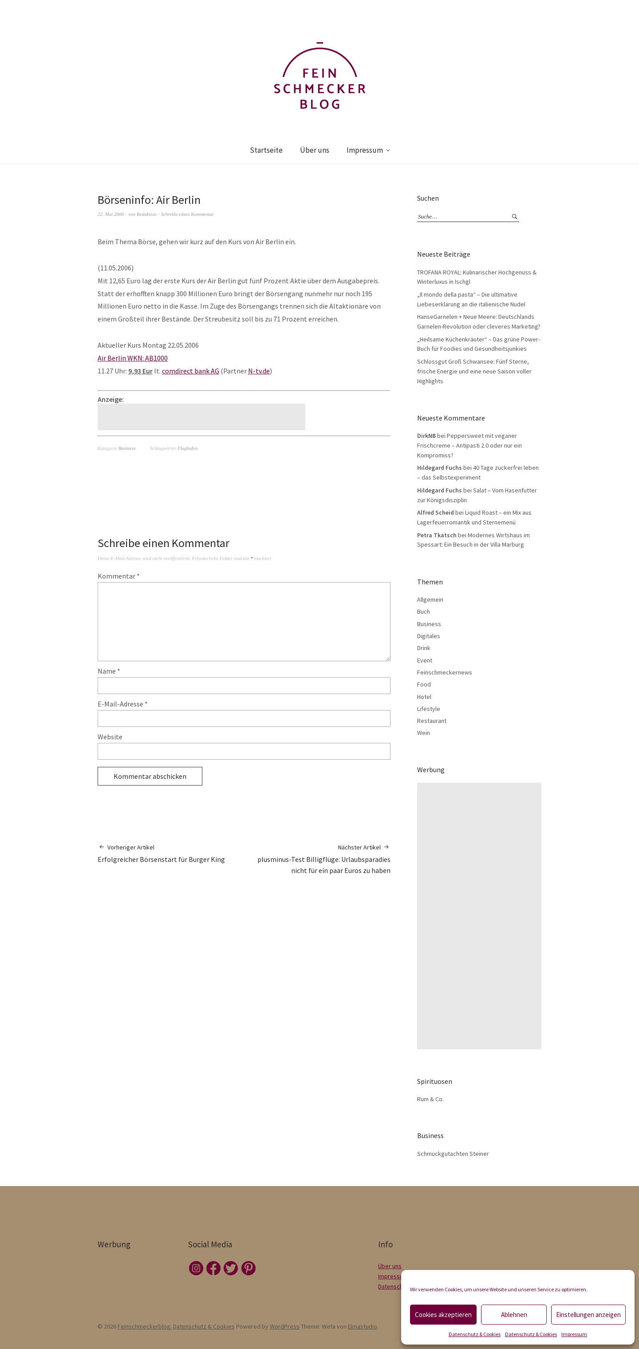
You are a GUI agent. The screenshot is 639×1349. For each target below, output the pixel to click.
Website (110, 736)
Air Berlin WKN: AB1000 (133, 357)
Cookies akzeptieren (443, 1314)
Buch (423, 611)
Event (424, 660)
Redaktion (147, 214)
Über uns (314, 150)
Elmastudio (362, 1326)
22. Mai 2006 (111, 214)
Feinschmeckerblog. (145, 1326)
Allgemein (430, 599)
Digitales (428, 636)
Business (127, 448)
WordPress (285, 1326)
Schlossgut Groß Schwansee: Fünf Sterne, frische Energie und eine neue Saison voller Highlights (474, 371)
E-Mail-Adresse (123, 703)
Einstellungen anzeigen (588, 1314)
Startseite (266, 150)
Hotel (424, 697)
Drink (423, 648)
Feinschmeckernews (444, 672)
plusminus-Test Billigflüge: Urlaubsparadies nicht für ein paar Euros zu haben (317, 859)
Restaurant (431, 721)
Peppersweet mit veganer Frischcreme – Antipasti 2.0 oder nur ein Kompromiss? (469, 445)
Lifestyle (428, 709)
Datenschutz (394, 1286)
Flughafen (187, 448)
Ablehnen (514, 1314)
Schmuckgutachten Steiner (453, 1154)
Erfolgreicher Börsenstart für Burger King (161, 853)
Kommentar (119, 575)
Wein (423, 733)
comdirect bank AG (190, 370)
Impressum (574, 1334)
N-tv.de (259, 370)
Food (424, 684)
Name (109, 671)
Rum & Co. (430, 1099)
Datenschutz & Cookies (475, 1334)
